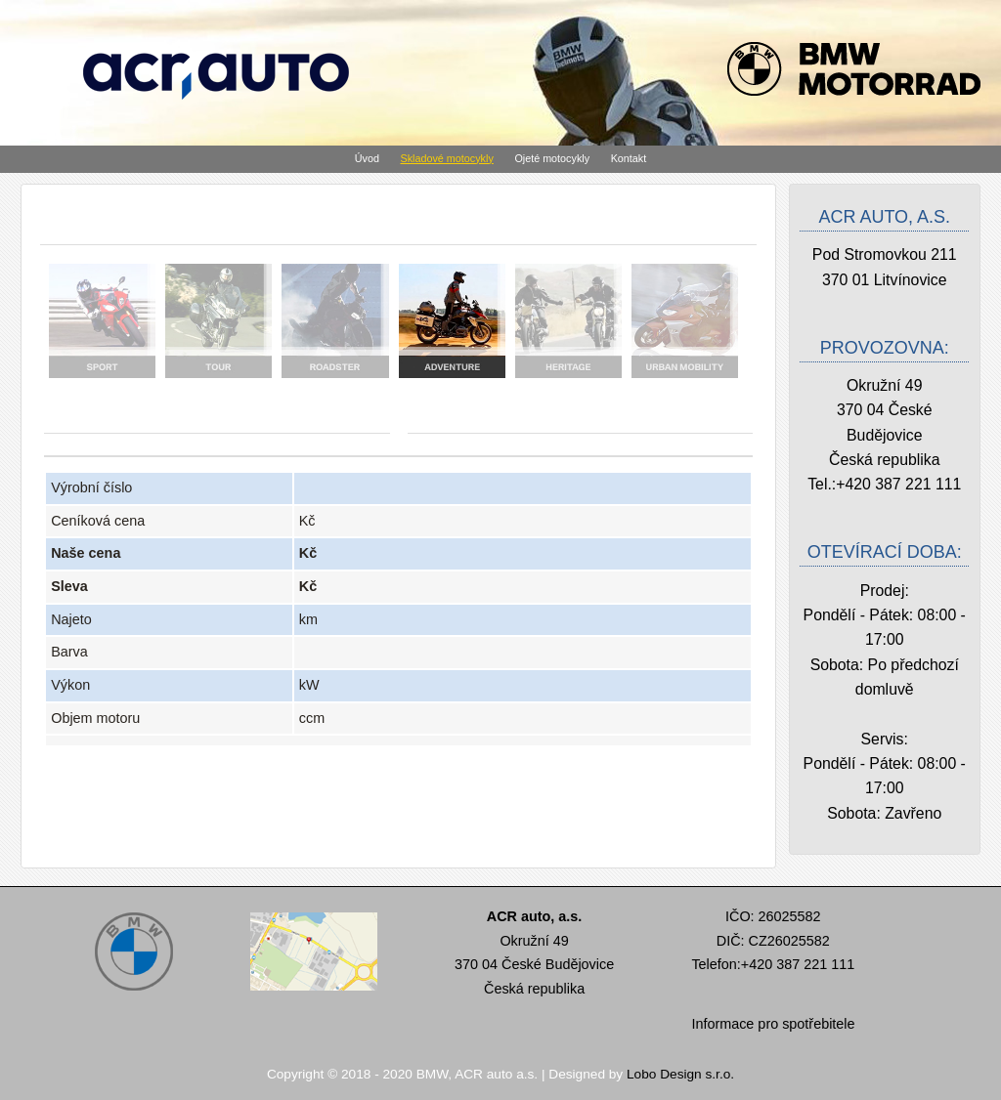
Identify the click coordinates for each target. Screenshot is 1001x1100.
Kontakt (629, 158)
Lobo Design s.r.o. (680, 1074)
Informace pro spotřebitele (772, 1024)
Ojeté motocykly (551, 158)
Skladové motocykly (447, 158)
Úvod (367, 158)
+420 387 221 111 (898, 484)
